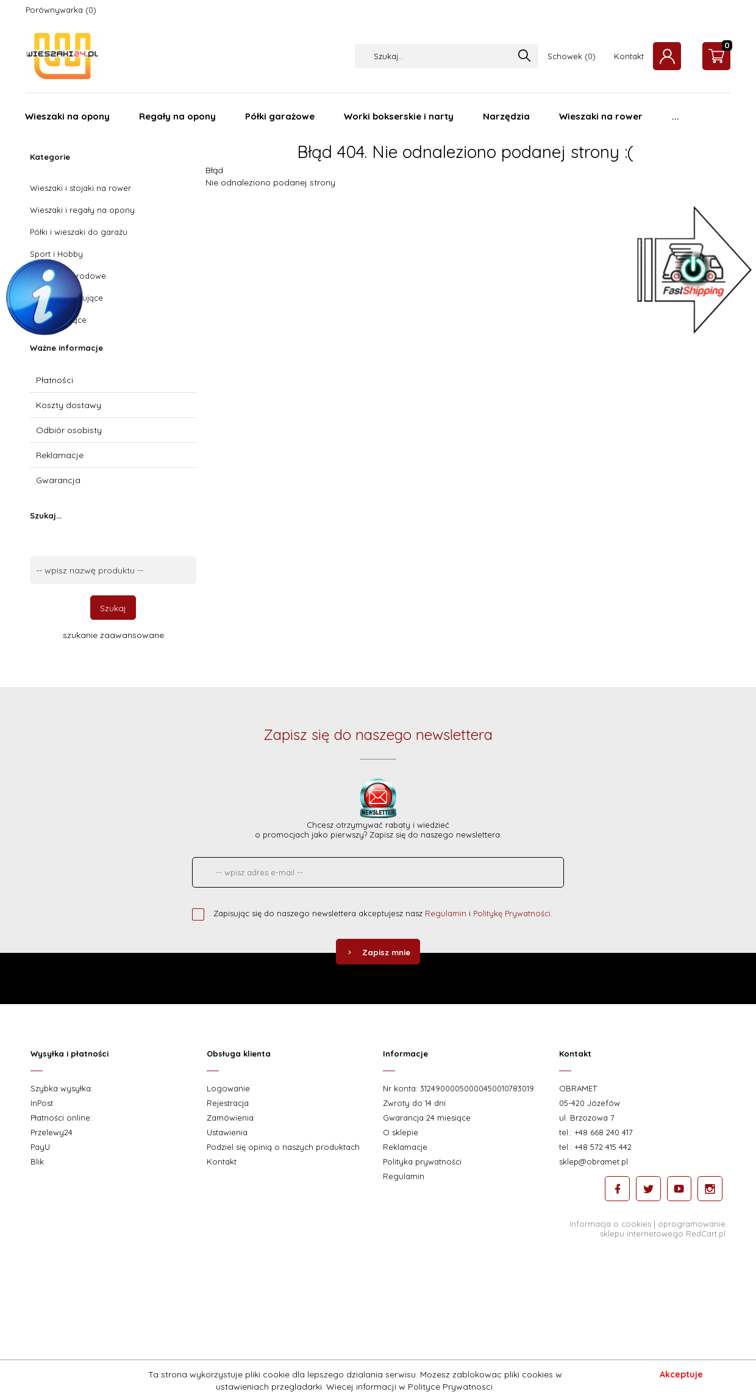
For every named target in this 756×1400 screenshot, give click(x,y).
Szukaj (113, 608)
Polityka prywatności (422, 1161)
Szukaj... (46, 515)
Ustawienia (227, 1132)
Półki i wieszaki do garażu (78, 232)
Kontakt (629, 56)
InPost (41, 1103)
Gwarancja (58, 480)
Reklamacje (60, 455)
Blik (37, 1161)
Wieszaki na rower (601, 116)
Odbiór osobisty (69, 430)
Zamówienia (230, 1117)
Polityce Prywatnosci (450, 1386)
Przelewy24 (51, 1132)
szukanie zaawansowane (113, 635)
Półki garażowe (280, 116)
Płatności (54, 380)
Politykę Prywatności (512, 913)
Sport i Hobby (56, 254)
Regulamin (445, 913)
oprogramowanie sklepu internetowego (663, 1228)
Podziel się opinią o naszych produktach (283, 1147)
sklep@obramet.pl (593, 1161)
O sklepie (400, 1132)
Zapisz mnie (378, 952)
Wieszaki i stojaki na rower (80, 188)
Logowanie (228, 1088)
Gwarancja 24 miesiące (427, 1117)
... (675, 116)
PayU (40, 1147)
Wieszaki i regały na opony (82, 210)
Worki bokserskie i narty (399, 116)
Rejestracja (228, 1103)
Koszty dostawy (68, 405)
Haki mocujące (58, 320)
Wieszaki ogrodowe (68, 276)
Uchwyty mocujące (66, 298)
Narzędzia (506, 116)
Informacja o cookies (610, 1223)
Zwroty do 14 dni (414, 1103)
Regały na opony (177, 116)
